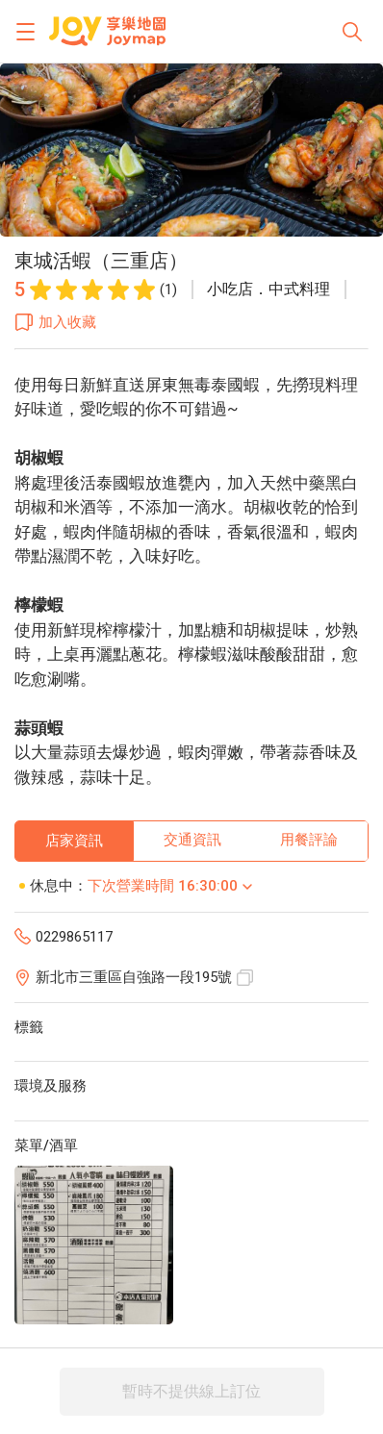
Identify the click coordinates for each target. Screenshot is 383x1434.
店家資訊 (74, 840)
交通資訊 (192, 839)
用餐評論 (309, 839)
